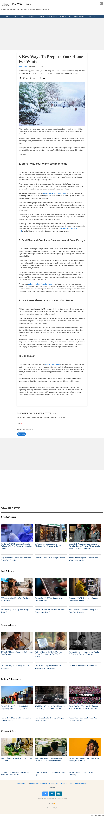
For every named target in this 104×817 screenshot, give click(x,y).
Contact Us (91, 16)
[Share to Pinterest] (30, 78)
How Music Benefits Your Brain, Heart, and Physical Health (84, 759)
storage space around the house (54, 193)
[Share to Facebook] (20, 78)
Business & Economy (36, 16)
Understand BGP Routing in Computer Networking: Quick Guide (84, 599)
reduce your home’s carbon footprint (41, 284)
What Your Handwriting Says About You (83, 666)
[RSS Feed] (51, 803)
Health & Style (65, 16)
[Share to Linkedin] (33, 78)
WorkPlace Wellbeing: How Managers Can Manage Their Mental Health (50, 707)
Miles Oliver (23, 66)
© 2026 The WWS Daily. (97, 815)
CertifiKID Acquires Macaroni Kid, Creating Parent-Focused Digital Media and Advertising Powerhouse (84, 546)
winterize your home (52, 364)
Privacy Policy (73, 783)
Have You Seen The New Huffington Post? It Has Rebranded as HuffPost (83, 707)
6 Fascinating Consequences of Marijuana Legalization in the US (48, 545)
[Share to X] (23, 78)
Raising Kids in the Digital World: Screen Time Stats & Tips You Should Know (50, 654)
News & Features (19, 16)
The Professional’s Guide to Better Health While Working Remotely (48, 759)
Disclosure (63, 783)
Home (8, 16)
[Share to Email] (44, 78)
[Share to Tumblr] (37, 78)
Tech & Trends (52, 16)
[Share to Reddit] (40, 78)
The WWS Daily (21, 4)
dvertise (54, 783)
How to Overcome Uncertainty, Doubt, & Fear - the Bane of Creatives (84, 653)
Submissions (45, 783)
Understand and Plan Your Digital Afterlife (50, 558)
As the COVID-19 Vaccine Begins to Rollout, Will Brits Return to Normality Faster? (16, 546)
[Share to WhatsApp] (27, 78)
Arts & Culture (79, 16)
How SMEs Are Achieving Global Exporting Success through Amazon (15, 707)
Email (19, 424)
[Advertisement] (52, 34)
